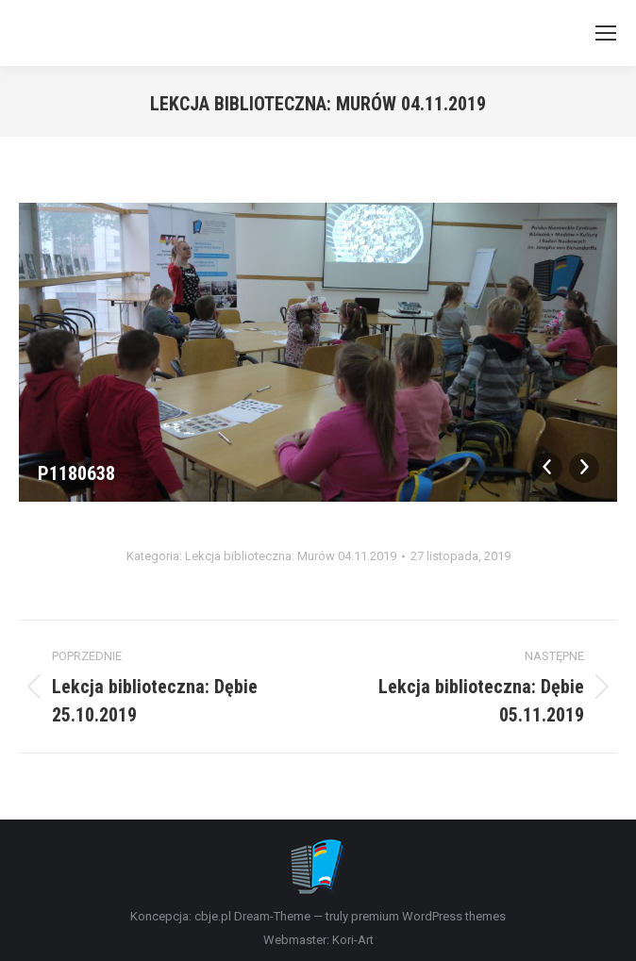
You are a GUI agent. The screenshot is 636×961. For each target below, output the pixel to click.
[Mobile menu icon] (605, 33)
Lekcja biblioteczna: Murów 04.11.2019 (290, 556)
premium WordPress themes (428, 916)
